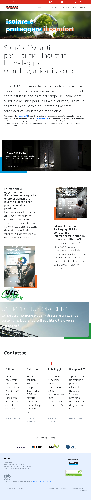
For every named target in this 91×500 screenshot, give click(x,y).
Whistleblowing (52, 488)
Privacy (64, 488)
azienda (41, 7)
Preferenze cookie (76, 488)
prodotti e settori (69, 7)
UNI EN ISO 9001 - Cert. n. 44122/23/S (42, 481)
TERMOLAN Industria (32, 420)
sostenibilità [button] (52, 7)
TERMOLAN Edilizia (13, 420)
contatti (82, 7)
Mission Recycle (42, 118)
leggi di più (12, 166)
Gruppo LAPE (22, 116)
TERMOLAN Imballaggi (54, 420)
